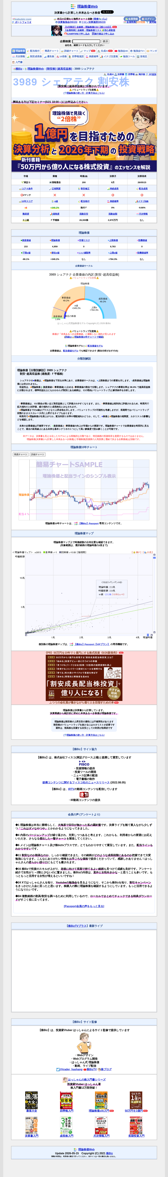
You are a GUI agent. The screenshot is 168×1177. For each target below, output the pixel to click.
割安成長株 (34, 56)
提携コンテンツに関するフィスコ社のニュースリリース (76, 782)
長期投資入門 (136, 1135)
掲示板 (140, 74)
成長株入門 (66, 1135)
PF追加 (151, 74)
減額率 (84, 252)
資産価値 (26, 240)
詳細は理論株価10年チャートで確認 (84, 337)
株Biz (17, 68)
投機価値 (142, 240)
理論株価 (18, 51)
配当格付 (33, 51)
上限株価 (113, 240)
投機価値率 (142, 252)
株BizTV (90, 1069)
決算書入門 (31, 1135)
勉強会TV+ (137, 51)
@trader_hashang (69, 1069)
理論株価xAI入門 (99, 1110)
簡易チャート (50, 51)
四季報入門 (66, 1110)
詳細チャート (69, 51)
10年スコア (27, 201)
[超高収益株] (64, 68)
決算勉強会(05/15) (66, 22)
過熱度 (56, 214)
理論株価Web (87, 6)
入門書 (17, 62)
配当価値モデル (94, 346)
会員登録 (132, 19)
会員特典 (129, 22)
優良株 (49, 56)
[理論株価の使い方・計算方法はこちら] (84, 93)
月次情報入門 (101, 1135)
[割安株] (51, 68)
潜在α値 (55, 252)
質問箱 (151, 22)
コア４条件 (27, 188)
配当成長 (143, 188)
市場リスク (84, 240)
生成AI (103, 51)
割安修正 (85, 188)
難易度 (26, 214)
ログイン (148, 19)
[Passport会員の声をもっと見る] (84, 906)
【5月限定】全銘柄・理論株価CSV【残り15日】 (88, 27)
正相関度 (56, 188)
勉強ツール (127, 56)
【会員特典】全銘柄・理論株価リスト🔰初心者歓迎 (89, 30)
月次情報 (18, 56)
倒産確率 (92, 56)
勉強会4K (121, 51)
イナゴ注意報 (109, 56)
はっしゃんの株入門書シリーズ (84, 1079)
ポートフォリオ (22, 22)
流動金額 (112, 214)
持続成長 (114, 188)
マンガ (152, 51)
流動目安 (83, 214)
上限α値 (114, 252)
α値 (56, 201)
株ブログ (105, 1069)
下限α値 (26, 252)
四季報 (130, 74)
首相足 (142, 56)
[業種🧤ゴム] (100, 19)
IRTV (71, 789)
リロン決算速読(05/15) (92, 22)
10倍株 (61, 56)
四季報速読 (76, 56)
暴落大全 (31, 1110)
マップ (85, 51)
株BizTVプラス (77, 925)
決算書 (119, 74)
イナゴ (143, 201)
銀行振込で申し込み (103, 33)
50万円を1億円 (134, 1110)
